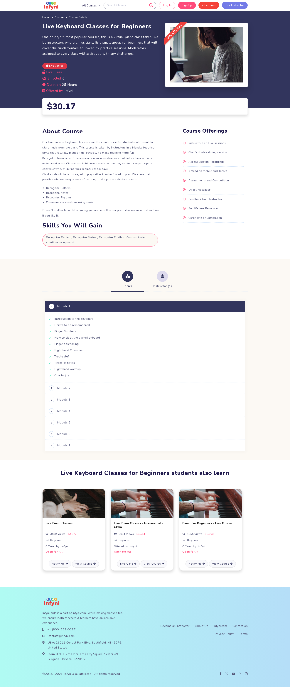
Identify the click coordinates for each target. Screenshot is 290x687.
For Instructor (235, 5)
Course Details (78, 17)
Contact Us (240, 626)
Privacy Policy (224, 634)
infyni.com (208, 5)
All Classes (89, 5)
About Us (201, 626)
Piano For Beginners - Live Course (207, 523)
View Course (85, 564)
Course (59, 17)
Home (46, 17)
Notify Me (60, 564)
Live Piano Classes (58, 523)
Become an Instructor (175, 626)
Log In (167, 5)
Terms (243, 634)
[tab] (127, 280)
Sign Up (187, 5)
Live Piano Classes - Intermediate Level (138, 525)
